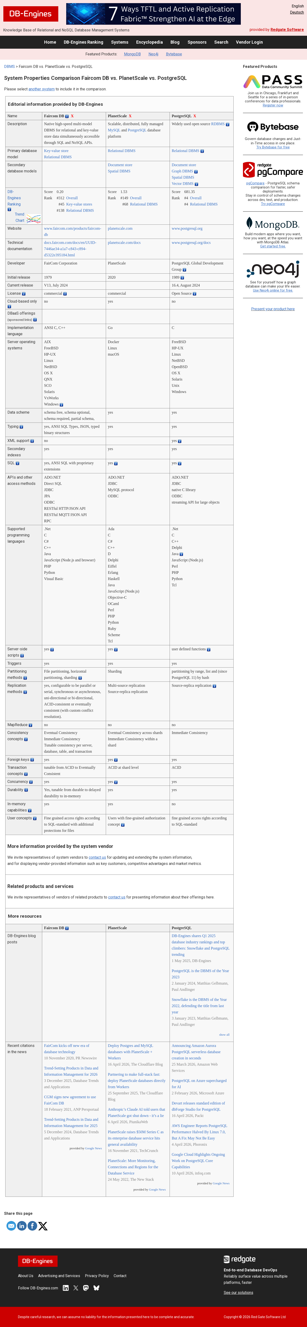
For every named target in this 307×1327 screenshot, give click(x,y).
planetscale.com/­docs (124, 243)
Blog (175, 42)
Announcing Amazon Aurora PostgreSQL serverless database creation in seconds (196, 1052)
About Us (25, 1276)
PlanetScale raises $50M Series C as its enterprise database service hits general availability (136, 1138)
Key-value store (56, 151)
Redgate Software (287, 29)
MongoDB (132, 54)
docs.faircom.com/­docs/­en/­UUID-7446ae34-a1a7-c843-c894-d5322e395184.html (70, 249)
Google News (93, 1148)
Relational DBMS (58, 157)
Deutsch (297, 12)
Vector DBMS (183, 184)
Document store (120, 165)
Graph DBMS (182, 171)
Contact (120, 1276)
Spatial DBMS (119, 171)
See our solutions (238, 1292)
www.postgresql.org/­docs (191, 243)
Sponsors (197, 42)
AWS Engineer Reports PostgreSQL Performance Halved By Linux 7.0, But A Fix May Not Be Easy (199, 1132)
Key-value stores (79, 204)
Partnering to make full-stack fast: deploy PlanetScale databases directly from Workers (136, 1080)
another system (42, 89)
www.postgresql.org (187, 228)
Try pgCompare (273, 204)
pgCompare (255, 183)
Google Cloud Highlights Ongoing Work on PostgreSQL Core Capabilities (198, 1160)
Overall (72, 198)
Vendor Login (249, 42)
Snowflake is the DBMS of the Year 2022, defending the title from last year (199, 1006)
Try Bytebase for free (273, 147)
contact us (97, 857)
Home (50, 42)
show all (224, 1034)
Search (221, 42)
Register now (273, 105)
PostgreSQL (137, 130)
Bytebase (174, 54)
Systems (119, 42)
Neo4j (153, 54)
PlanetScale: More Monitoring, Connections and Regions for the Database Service (133, 1167)
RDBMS (218, 124)
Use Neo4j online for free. (273, 290)
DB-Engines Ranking (83, 42)
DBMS (9, 66)
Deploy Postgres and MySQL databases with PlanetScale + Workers (130, 1052)
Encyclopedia (149, 42)
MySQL (114, 130)
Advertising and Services (59, 1276)
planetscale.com (120, 228)
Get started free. (273, 246)
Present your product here (273, 309)
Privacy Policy (97, 1276)
